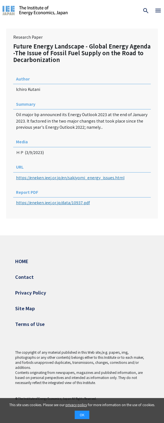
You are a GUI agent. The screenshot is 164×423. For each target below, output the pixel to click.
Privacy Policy (30, 292)
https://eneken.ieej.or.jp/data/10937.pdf (53, 202)
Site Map (25, 308)
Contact (24, 276)
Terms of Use (30, 324)
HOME (21, 261)
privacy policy (76, 404)
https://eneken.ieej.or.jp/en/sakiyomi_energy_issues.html (70, 177)
